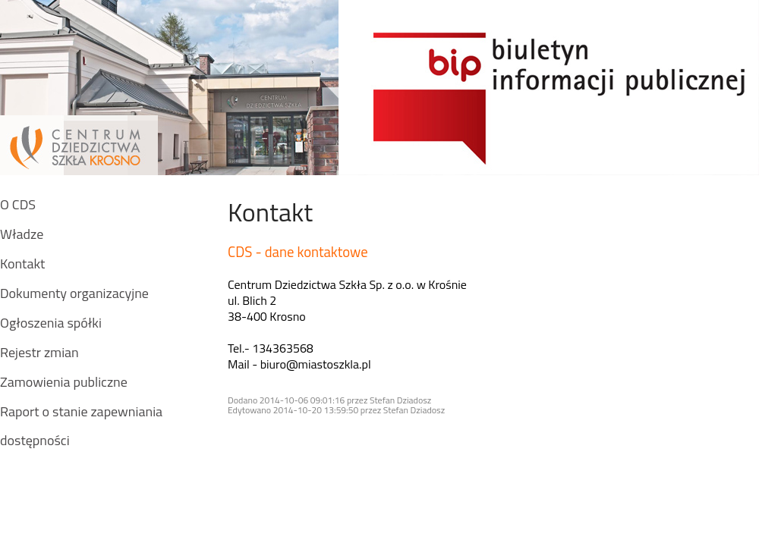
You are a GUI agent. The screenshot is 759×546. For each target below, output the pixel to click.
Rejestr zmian (39, 352)
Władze (21, 234)
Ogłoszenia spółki (51, 322)
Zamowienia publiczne (64, 382)
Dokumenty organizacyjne (74, 293)
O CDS (18, 204)
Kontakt (22, 263)
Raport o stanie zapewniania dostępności (81, 425)
